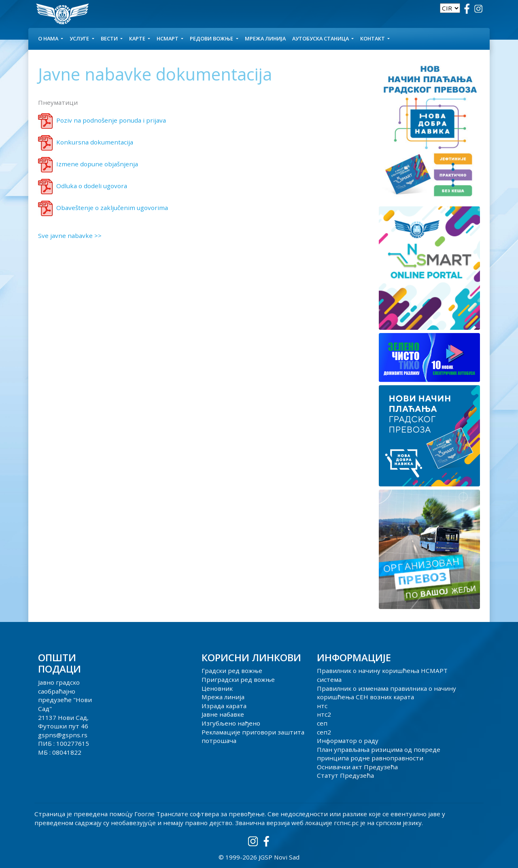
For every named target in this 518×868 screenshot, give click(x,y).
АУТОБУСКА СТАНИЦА (321, 38)
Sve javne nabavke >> (70, 235)
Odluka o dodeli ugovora (91, 186)
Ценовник (217, 688)
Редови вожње (212, 38)
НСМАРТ (168, 38)
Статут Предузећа (345, 775)
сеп (322, 723)
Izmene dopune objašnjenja (97, 164)
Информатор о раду (347, 740)
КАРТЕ (137, 38)
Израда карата (224, 706)
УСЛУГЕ (80, 38)
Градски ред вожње (232, 670)
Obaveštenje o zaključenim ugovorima (112, 208)
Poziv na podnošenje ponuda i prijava (111, 120)
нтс (322, 706)
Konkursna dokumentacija (94, 142)
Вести (110, 38)
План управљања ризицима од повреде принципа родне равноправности (378, 753)
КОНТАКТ (373, 38)
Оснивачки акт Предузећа (357, 767)
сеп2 (324, 732)
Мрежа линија (265, 38)
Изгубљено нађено (231, 723)
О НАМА (48, 38)
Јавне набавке (223, 714)
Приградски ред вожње (238, 679)
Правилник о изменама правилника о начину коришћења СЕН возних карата (386, 692)
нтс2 (324, 714)
